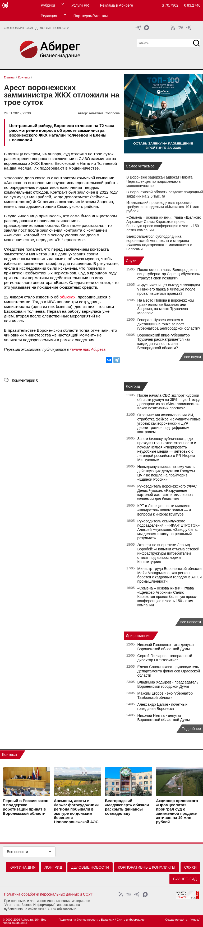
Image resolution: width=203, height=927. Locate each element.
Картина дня (22, 867)
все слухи (192, 357)
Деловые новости (90, 867)
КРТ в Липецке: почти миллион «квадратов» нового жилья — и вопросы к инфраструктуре (164, 510)
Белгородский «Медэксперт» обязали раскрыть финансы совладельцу (127, 807)
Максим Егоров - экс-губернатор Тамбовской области (165, 695)
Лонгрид (133, 386)
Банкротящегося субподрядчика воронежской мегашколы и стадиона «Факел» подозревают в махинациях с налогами (159, 242)
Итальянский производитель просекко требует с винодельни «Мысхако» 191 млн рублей (162, 206)
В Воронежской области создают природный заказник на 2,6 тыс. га (164, 194)
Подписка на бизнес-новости (78, 919)
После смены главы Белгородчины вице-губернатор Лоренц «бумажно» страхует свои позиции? (168, 274)
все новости (190, 622)
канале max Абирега (87, 349)
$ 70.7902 (170, 5)
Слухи (131, 261)
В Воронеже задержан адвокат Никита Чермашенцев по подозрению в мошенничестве (159, 181)
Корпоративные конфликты (146, 867)
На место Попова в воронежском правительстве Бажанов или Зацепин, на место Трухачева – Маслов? (165, 306)
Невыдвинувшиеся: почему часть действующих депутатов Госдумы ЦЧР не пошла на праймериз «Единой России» (166, 473)
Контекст (9, 754)
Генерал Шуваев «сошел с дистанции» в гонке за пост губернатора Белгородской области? (168, 324)
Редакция (49, 16)
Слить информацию (130, 919)
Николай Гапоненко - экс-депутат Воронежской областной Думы (165, 647)
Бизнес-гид (185, 879)
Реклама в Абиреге (116, 5)
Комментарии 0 (25, 380)
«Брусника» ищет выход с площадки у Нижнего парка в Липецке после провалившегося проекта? (168, 289)
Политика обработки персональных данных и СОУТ (48, 894)
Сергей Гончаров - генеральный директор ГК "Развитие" (164, 658)
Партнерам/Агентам (90, 16)
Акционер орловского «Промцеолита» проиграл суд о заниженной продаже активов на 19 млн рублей (177, 811)
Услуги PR (80, 5)
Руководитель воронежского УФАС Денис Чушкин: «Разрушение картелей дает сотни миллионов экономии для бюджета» (167, 492)
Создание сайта (176, 919)
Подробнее (191, 729)
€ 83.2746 (192, 5)
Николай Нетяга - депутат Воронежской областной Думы (163, 717)
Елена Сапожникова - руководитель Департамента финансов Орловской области (168, 671)
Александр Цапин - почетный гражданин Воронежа (162, 706)
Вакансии (107, 919)
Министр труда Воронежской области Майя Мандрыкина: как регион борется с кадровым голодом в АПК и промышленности (169, 574)
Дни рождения (138, 636)
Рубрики (48, 5)
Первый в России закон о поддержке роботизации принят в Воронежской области (25, 807)
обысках (67, 297)
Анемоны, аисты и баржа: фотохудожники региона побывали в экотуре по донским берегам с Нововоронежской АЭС (76, 811)
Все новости (17, 852)
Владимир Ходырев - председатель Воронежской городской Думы (168, 684)
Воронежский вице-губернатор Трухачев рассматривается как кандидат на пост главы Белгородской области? (163, 341)
